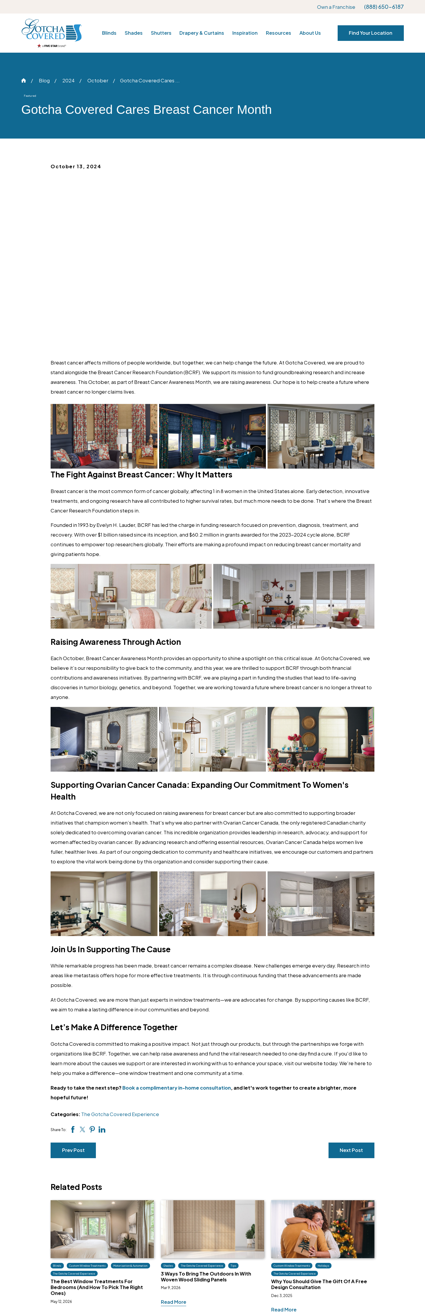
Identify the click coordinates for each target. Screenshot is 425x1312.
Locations (347, 1217)
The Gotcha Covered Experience (120, 942)
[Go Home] (23, 80)
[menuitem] (32, 1295)
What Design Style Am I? (290, 1240)
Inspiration (275, 1205)
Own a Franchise (336, 7)
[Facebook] (87, 1227)
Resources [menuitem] (278, 33)
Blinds (196, 1205)
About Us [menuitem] (310, 33)
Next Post (351, 978)
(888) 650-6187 (384, 6)
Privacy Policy (352, 1240)
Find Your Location (370, 33)
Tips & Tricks (276, 1228)
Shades (198, 1217)
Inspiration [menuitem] (245, 33)
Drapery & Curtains (211, 1240)
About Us (346, 1205)
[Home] (51, 33)
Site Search (349, 1251)
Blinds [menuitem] (109, 33)
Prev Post (73, 978)
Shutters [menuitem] (161, 33)
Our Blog (272, 1217)
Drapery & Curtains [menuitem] (201, 33)
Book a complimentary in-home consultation (176, 916)
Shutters (199, 1228)
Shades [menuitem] (134, 33)
